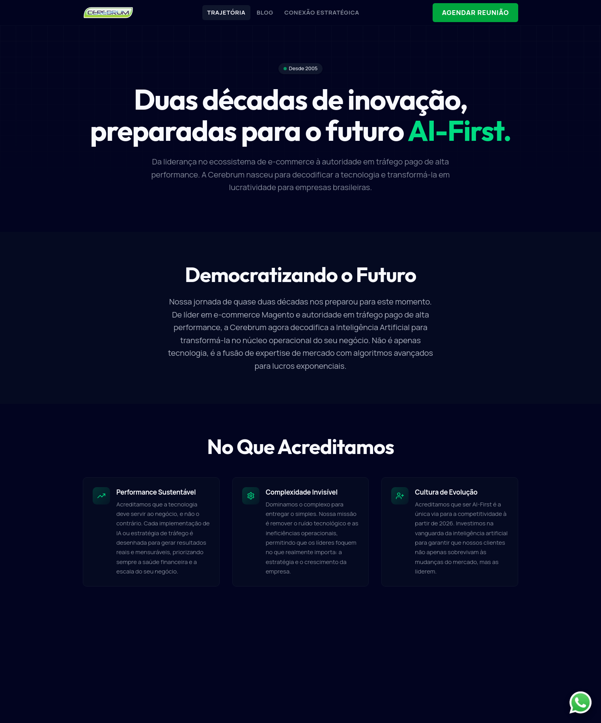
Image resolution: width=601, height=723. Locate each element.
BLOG (264, 12)
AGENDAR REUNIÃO (474, 12)
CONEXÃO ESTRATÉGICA (321, 12)
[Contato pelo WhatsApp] (580, 702)
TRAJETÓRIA (225, 12)
